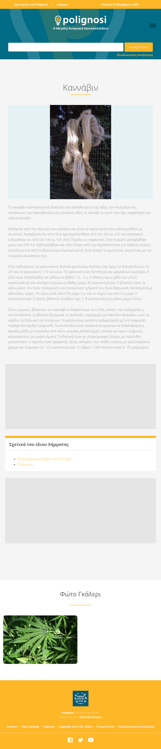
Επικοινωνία (105, 726)
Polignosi (68, 713)
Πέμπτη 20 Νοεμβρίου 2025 (119, 4)
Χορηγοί (62, 4)
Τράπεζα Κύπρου (90, 717)
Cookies (11, 726)
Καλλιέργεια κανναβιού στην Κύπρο (44, 459)
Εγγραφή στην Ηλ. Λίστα (75, 726)
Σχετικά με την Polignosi (31, 4)
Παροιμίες (25, 464)
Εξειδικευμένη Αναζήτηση (135, 55)
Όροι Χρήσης (30, 726)
